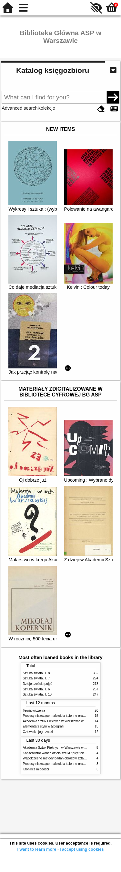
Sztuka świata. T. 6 (36, 689)
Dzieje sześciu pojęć (37, 684)
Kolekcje (46, 108)
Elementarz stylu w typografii (43, 726)
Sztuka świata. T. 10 (37, 694)
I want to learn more (36, 849)
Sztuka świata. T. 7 (36, 678)
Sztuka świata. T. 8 (36, 673)
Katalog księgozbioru (52, 70)
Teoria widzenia (34, 710)
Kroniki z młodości (36, 769)
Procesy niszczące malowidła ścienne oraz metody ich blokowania (70, 715)
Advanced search (19, 108)
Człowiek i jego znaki (38, 732)
